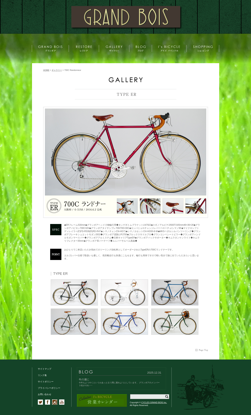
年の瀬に (84, 379)
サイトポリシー (46, 381)
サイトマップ (44, 369)
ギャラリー (57, 70)
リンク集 (42, 375)
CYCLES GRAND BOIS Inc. (154, 402)
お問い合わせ (44, 394)
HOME (46, 70)
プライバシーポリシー (49, 388)
